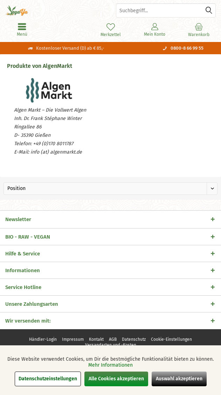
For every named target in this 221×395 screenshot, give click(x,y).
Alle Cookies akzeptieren (116, 379)
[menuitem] (199, 29)
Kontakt (96, 339)
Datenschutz (134, 339)
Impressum (73, 339)
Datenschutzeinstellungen (48, 379)
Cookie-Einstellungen (171, 339)
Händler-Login (43, 339)
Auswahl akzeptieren (179, 379)
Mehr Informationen (110, 365)
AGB (113, 339)
